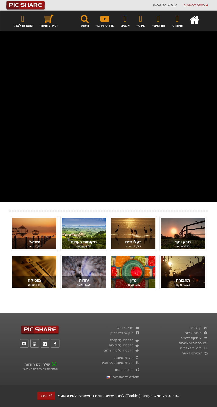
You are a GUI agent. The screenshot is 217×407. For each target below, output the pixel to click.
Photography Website (123, 377)
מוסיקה (34, 280)
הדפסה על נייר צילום (122, 350)
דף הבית (199, 328)
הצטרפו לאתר (23, 20)
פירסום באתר (127, 370)
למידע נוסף (67, 396)
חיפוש (85, 20)
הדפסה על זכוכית (124, 345)
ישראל (34, 242)
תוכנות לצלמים (194, 348)
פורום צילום (196, 333)
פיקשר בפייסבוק (125, 333)
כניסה (195, 5)
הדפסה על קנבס (125, 340)
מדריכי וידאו (128, 328)
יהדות (84, 280)
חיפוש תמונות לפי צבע (121, 362)
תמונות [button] (177, 20)
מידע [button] (140, 20)
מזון (133, 280)
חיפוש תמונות (127, 357)
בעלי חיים (133, 242)
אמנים (125, 20)
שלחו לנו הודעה (37, 364)
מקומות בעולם (84, 242)
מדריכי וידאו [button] (104, 20)
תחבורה (183, 280)
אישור (46, 395)
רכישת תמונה (48, 20)
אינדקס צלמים (194, 338)
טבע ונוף (183, 242)
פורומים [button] (158, 20)
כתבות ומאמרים (193, 343)
